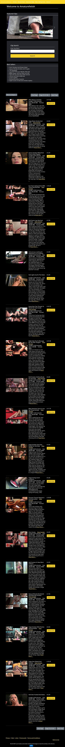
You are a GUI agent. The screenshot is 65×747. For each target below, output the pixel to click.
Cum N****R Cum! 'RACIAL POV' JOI (19, 72)
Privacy (8, 738)
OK (31, 745)
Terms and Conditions (33, 738)
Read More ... (38, 147)
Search (32, 56)
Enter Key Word (15, 48)
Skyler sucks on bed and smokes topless (20, 80)
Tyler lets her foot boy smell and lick (19, 75)
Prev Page (34, 95)
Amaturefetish (6, 2)
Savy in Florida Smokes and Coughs (19, 69)
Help (12, 738)
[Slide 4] (28, 37)
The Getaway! (13, 70)
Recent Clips (21, 2)
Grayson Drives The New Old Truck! (32, 34)
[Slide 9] (42, 37)
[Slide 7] (36, 37)
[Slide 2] (23, 37)
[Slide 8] (39, 37)
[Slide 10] (45, 37)
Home (15, 2)
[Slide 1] (20, 37)
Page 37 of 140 (44, 95)
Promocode (22, 738)
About (48, 2)
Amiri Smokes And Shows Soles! (18, 67)
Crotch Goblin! (13, 78)
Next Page (55, 95)
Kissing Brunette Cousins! (16, 79)
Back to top (56, 740)
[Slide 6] (34, 37)
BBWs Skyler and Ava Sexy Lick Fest (19, 73)
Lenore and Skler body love (17, 76)
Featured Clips (30, 2)
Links (16, 738)
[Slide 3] (25, 37)
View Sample (36, 122)
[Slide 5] (31, 37)
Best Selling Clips (40, 2)
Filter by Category (11, 95)
